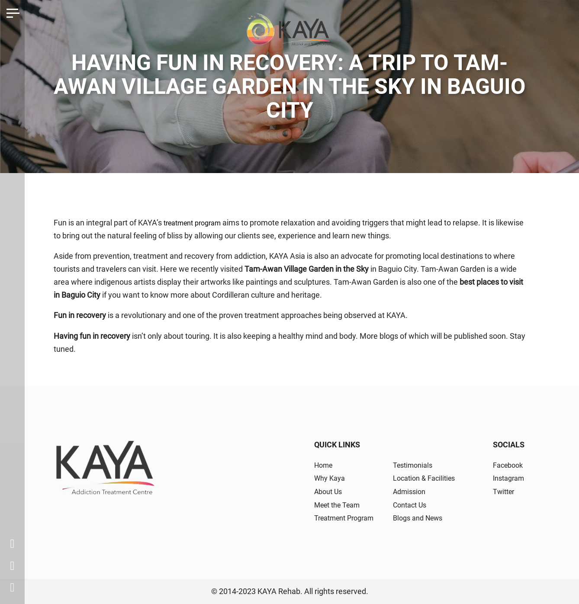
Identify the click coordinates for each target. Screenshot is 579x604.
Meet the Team (340, 504)
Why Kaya (331, 477)
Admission (412, 491)
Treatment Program (348, 517)
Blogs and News (422, 517)
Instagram (506, 477)
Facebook (506, 464)
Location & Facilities (428, 477)
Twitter (501, 491)
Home (324, 464)
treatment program (196, 222)
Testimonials (416, 464)
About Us (330, 491)
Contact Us (413, 504)
